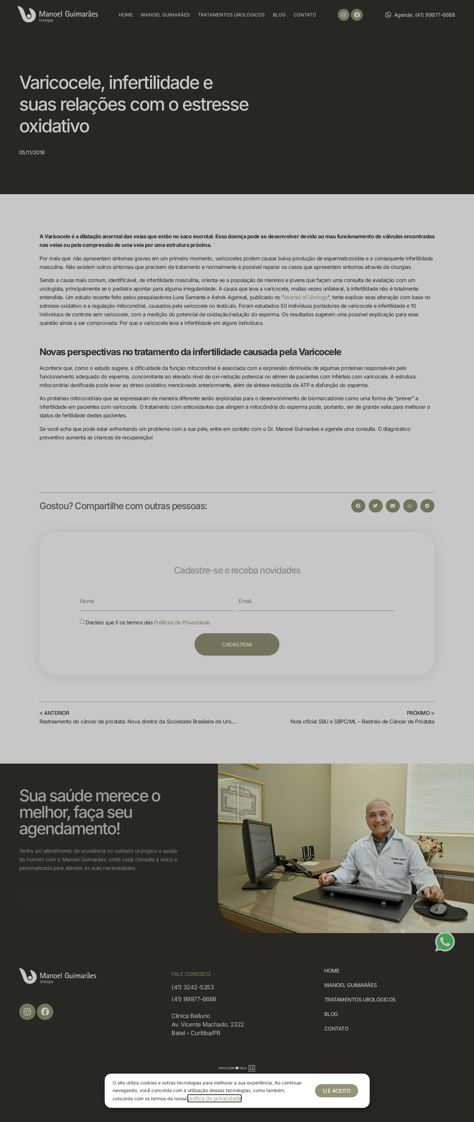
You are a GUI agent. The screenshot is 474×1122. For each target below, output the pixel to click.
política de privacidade (214, 1098)
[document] (237, 561)
